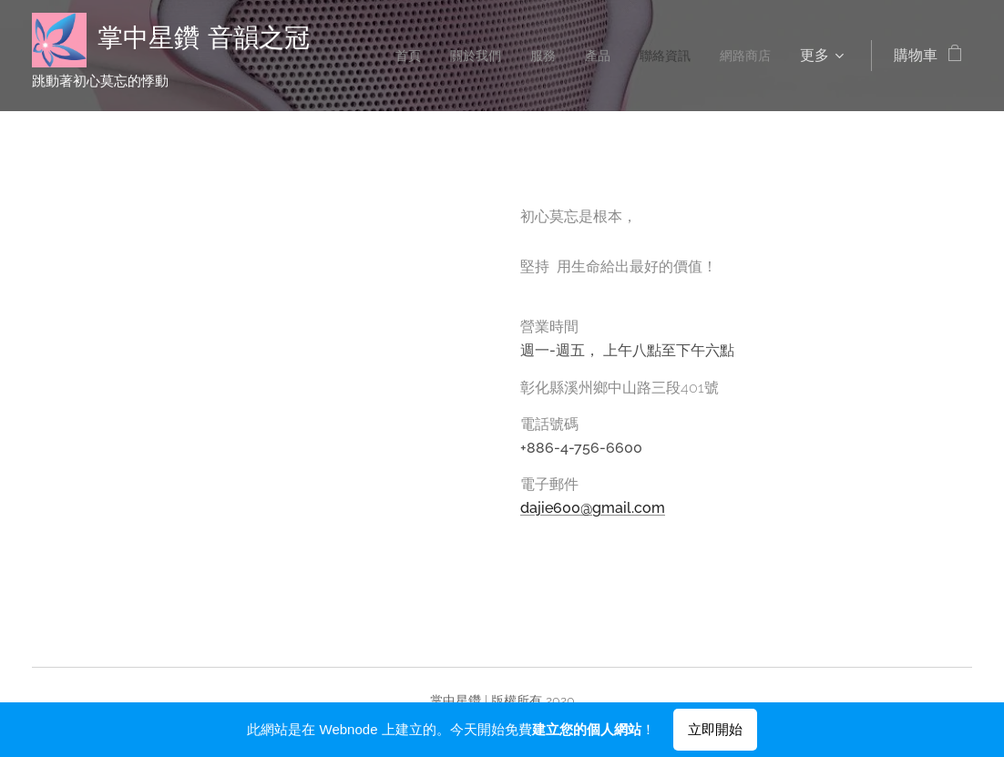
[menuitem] (382, 55)
